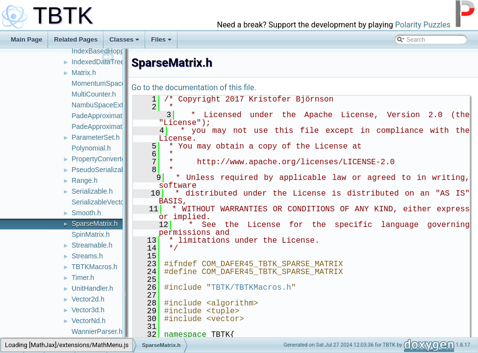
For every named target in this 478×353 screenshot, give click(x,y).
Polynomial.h (91, 148)
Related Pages (76, 39)
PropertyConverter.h (102, 159)
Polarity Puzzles (423, 24)
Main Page (26, 39)
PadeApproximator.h (103, 116)
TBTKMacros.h (94, 267)
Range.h (85, 180)
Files (161, 39)
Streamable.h (92, 245)
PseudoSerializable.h (104, 170)
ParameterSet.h (96, 137)
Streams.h (87, 256)
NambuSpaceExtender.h (109, 105)
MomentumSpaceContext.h (113, 83)
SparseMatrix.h (95, 223)
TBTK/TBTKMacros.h (251, 287)
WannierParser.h (97, 331)
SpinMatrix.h (91, 234)
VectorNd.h (88, 321)
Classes (124, 39)
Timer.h (83, 277)
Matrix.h (84, 72)
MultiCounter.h (94, 94)
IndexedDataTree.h (101, 62)
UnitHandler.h (92, 288)
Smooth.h (86, 213)
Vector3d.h (88, 310)
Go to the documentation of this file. (193, 87)
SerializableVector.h (102, 202)
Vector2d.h (88, 299)
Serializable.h (92, 191)
